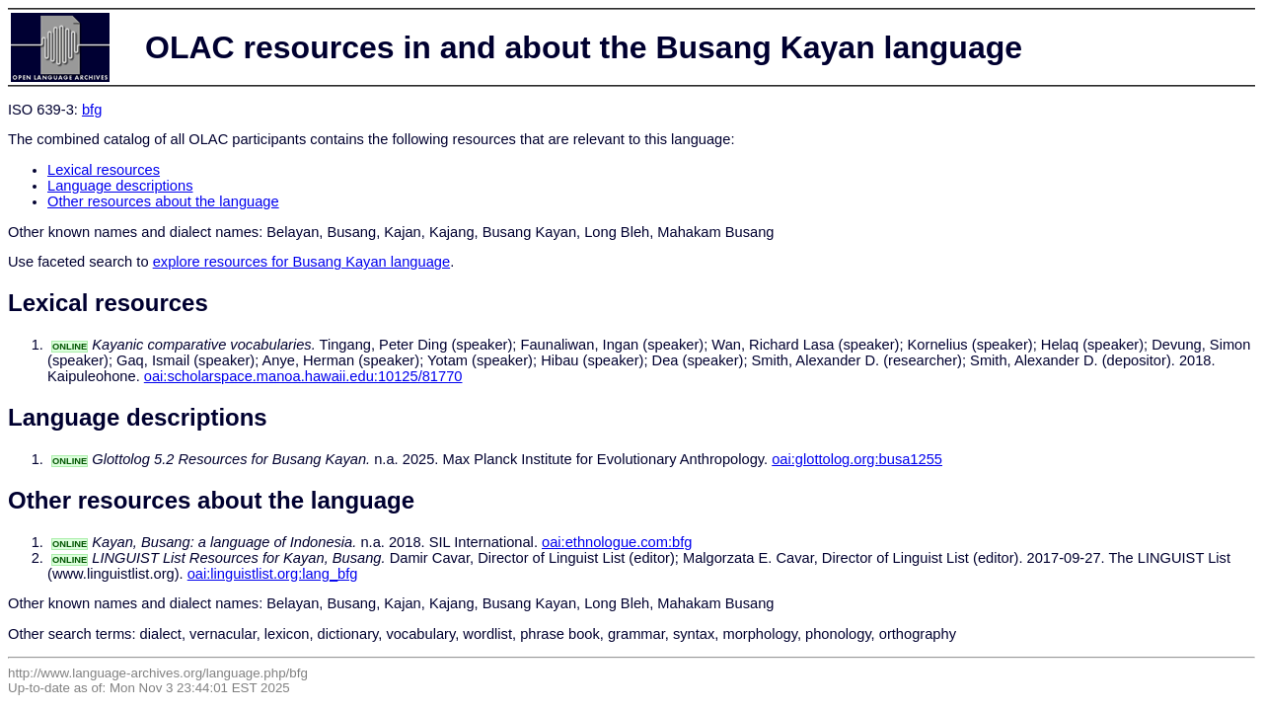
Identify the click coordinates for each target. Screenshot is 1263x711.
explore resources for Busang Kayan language (301, 262)
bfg (92, 110)
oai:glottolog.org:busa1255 (857, 459)
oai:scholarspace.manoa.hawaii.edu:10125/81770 (303, 376)
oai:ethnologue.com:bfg (617, 542)
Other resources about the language (163, 201)
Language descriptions (120, 186)
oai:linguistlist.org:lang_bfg (272, 574)
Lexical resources (103, 170)
